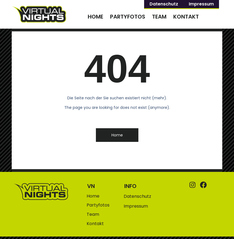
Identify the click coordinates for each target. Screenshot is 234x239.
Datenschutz (164, 4)
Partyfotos (127, 16)
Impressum (201, 4)
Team (159, 16)
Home (95, 16)
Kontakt (186, 16)
